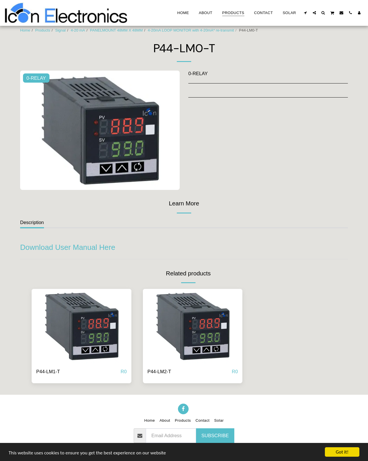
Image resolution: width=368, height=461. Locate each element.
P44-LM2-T (159, 371)
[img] (81, 326)
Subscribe (215, 435)
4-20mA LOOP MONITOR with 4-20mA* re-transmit (191, 30)
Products (42, 30)
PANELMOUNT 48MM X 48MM (116, 30)
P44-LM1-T (48, 371)
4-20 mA (78, 30)
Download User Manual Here (67, 247)
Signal (60, 30)
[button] (305, 13)
